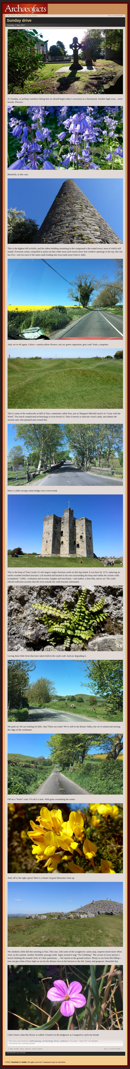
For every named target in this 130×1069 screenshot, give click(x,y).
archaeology (47, 1041)
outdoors (64, 1041)
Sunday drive (19, 20)
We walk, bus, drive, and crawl (22, 16)
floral (56, 1041)
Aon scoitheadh (115, 16)
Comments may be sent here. (54, 1062)
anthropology (35, 1041)
